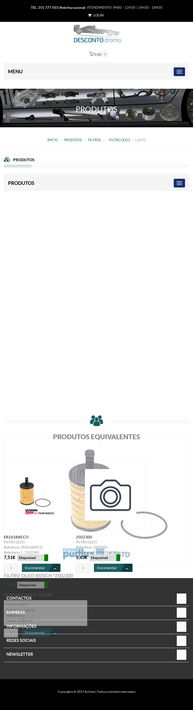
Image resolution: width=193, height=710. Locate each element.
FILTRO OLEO (119, 140)
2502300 (84, 537)
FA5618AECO (16, 537)
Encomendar (42, 568)
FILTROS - (95, 140)
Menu (15, 71)
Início (52, 140)
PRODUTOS (73, 140)
